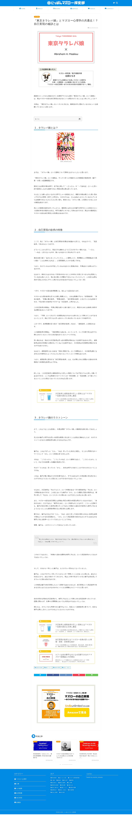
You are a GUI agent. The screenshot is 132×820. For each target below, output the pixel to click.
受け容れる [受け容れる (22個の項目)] (54, 788)
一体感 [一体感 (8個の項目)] (53, 785)
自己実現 (37, 16)
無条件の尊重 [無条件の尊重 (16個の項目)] (73, 793)
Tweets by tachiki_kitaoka (94, 783)
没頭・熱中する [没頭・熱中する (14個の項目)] (55, 793)
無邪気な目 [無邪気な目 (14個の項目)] (54, 795)
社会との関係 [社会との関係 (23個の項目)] (54, 798)
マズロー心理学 (21, 785)
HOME (22, 8)
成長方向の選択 (39, 673)
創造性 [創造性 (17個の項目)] (72, 785)
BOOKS (56, 8)
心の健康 (19, 794)
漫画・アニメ (48, 673)
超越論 (18, 808)
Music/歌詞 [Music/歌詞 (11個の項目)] (54, 783)
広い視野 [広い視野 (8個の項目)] (70, 788)
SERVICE (74, 8)
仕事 (17, 789)
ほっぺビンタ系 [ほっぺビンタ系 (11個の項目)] (63, 783)
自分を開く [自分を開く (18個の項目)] (63, 798)
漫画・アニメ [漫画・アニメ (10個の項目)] (64, 793)
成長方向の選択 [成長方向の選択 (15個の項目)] (55, 790)
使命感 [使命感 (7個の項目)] (59, 785)
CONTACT (109, 8)
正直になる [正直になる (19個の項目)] (70, 790)
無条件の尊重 (57, 673)
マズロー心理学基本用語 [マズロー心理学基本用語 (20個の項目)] (74, 783)
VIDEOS (91, 8)
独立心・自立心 (66, 673)
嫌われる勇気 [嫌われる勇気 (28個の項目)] (62, 788)
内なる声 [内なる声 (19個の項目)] (65, 785)
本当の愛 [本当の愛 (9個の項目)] (63, 790)
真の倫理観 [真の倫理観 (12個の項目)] (71, 795)
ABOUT (39, 8)
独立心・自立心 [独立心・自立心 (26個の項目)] (63, 795)
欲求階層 (19, 799)
